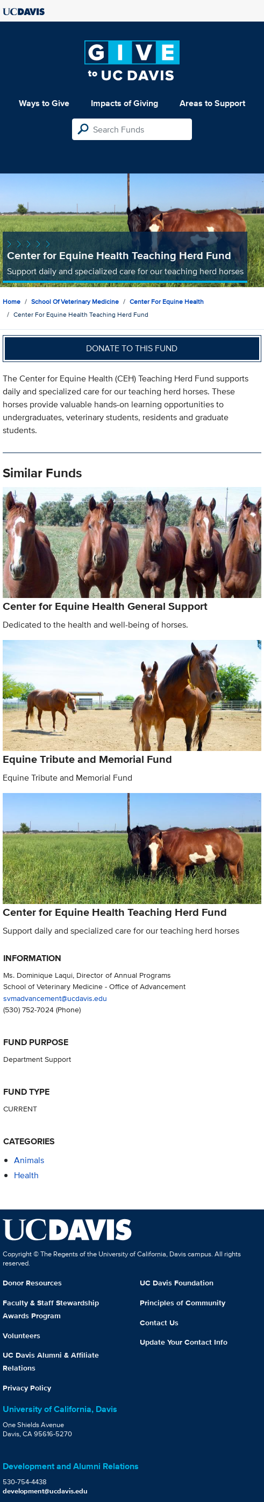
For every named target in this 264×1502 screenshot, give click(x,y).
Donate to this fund (131, 348)
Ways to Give (44, 103)
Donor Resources (32, 1282)
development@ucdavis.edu (45, 1491)
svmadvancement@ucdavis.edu (55, 998)
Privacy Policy (27, 1387)
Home (11, 301)
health (26, 1175)
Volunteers (21, 1335)
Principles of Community (182, 1302)
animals (29, 1160)
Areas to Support (212, 103)
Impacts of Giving (124, 103)
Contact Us (159, 1322)
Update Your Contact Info (183, 1342)
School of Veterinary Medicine (75, 301)
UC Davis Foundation (176, 1282)
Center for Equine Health (167, 301)
